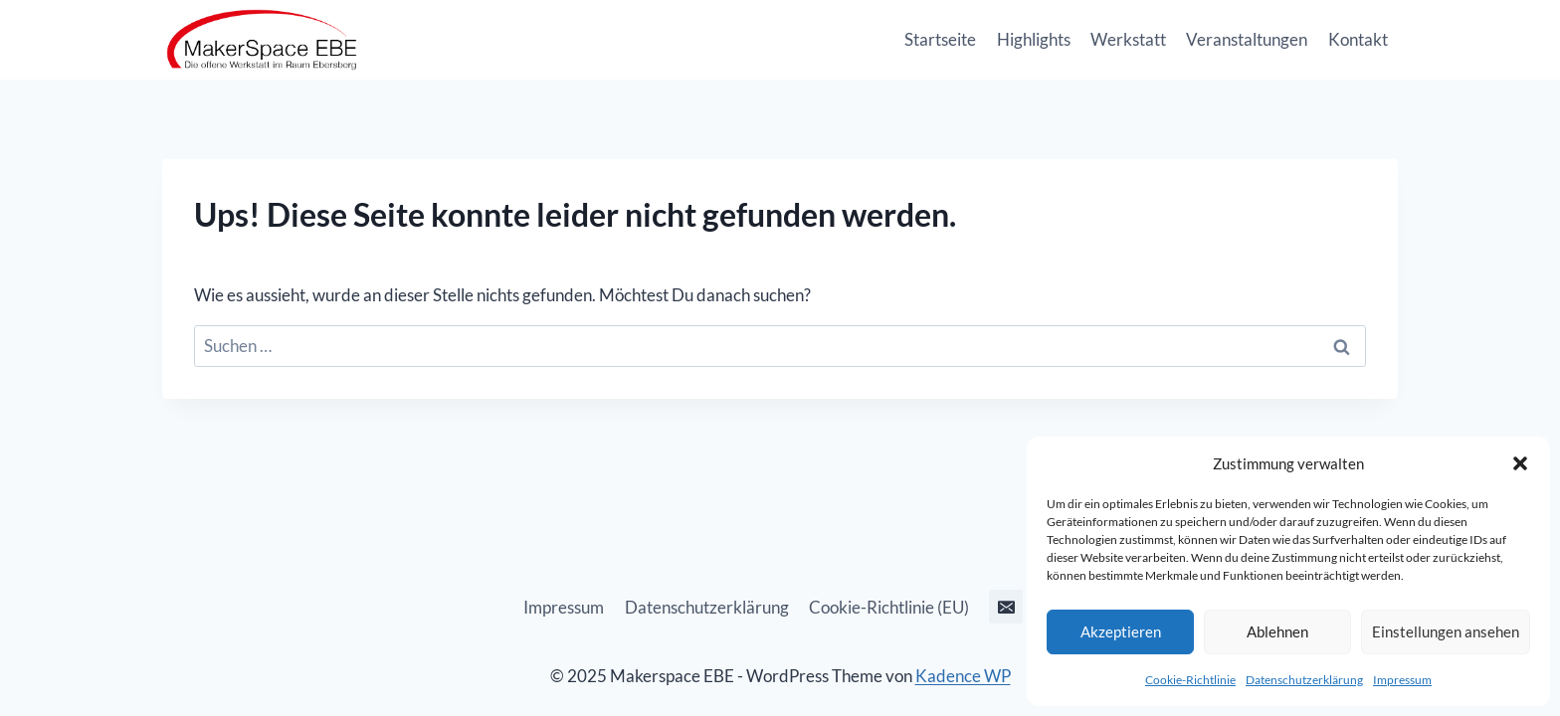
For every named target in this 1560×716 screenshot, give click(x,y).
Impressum (1402, 679)
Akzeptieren (1120, 631)
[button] (1520, 463)
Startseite (940, 39)
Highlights (1034, 39)
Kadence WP (963, 675)
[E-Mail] (1006, 607)
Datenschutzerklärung (1304, 679)
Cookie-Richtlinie (1190, 679)
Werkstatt (1128, 39)
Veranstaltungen (1246, 39)
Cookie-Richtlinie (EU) (889, 607)
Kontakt (1358, 39)
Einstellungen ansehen (1445, 631)
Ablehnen (1277, 631)
